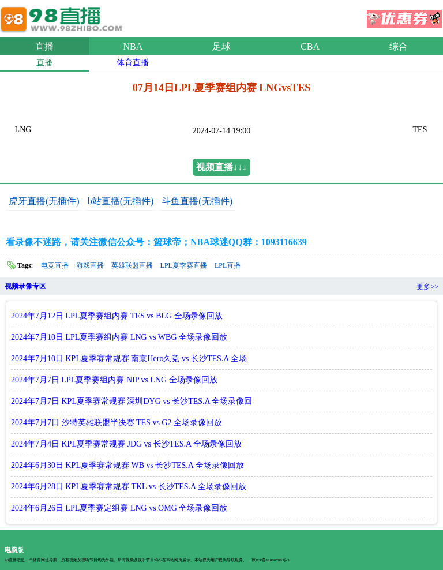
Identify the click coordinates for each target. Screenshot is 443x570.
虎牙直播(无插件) (44, 201)
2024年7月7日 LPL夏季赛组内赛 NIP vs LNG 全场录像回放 (114, 380)
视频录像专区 (25, 286)
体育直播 (133, 62)
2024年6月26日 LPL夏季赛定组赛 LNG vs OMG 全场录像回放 (119, 508)
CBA (310, 46)
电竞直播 (55, 265)
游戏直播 (90, 265)
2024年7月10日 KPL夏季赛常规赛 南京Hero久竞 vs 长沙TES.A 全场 (129, 358)
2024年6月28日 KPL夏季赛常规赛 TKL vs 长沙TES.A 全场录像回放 (128, 486)
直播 (44, 46)
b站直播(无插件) (121, 201)
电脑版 (14, 549)
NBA (133, 46)
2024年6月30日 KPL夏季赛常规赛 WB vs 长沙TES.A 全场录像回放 (127, 465)
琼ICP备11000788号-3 (270, 560)
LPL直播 (228, 265)
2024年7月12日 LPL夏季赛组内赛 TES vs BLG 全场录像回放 (117, 316)
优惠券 (404, 15)
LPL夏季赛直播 (183, 265)
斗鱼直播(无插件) (197, 201)
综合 (398, 46)
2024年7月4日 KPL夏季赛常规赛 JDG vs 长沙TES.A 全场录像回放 (126, 444)
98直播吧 (63, 16)
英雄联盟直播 (132, 265)
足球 (221, 46)
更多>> (427, 287)
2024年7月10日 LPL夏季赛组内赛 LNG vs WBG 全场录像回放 (119, 337)
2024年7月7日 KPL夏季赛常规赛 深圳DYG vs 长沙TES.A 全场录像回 (131, 401)
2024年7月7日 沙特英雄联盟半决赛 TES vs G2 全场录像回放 (116, 422)
